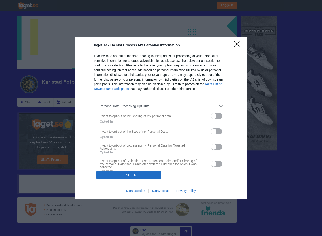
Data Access (160, 191)
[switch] (216, 116)
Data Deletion (135, 191)
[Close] (238, 45)
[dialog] (161, 118)
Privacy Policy (186, 191)
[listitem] (161, 106)
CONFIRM (128, 175)
